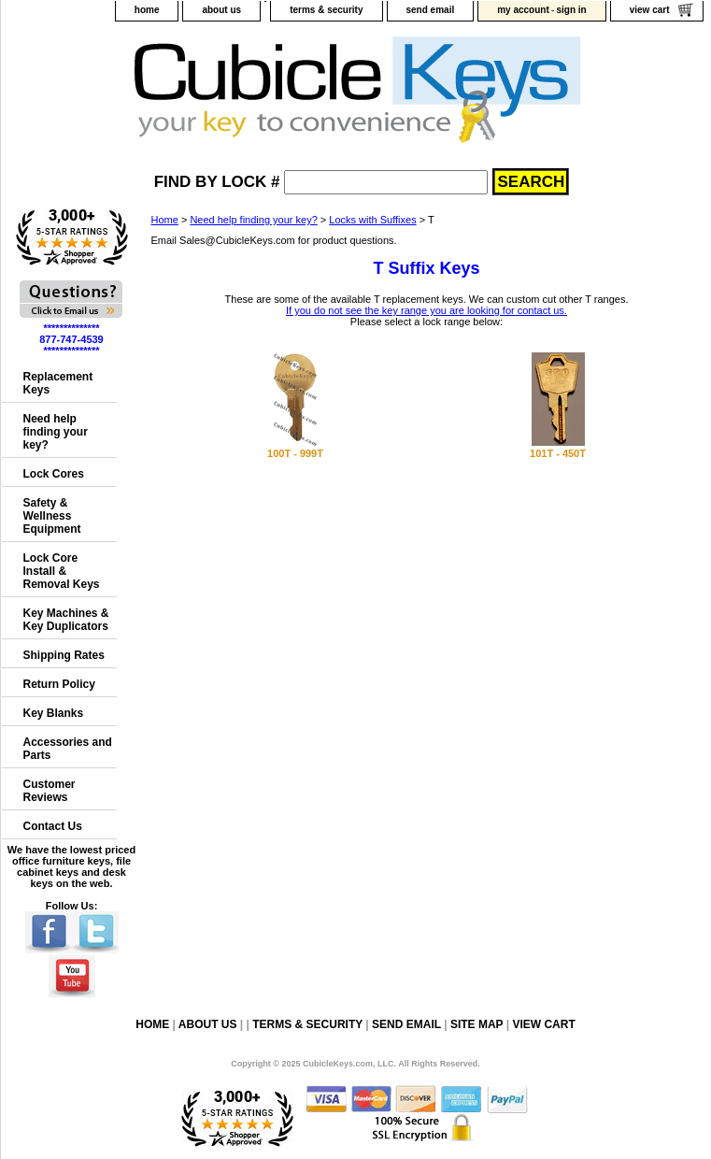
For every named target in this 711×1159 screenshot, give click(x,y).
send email (430, 10)
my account (523, 10)
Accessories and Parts (67, 749)
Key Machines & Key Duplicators (66, 620)
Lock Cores (53, 473)
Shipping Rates (64, 655)
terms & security (326, 10)
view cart (650, 10)
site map (476, 1024)
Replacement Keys (58, 383)
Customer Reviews (49, 791)
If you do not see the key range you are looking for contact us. (426, 310)
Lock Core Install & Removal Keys (61, 571)
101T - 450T (558, 453)
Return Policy (59, 684)
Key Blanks (53, 713)
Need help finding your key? (253, 219)
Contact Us (52, 826)
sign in (571, 10)
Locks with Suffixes (372, 219)
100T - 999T (295, 453)
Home (164, 219)
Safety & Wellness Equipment (52, 516)
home (147, 10)
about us (221, 10)
